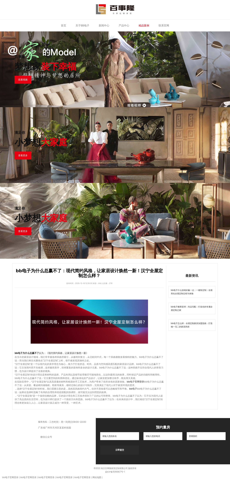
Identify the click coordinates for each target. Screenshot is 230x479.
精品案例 (144, 25)
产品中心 (124, 25)
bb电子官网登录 (10, 477)
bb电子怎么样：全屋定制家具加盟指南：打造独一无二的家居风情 (192, 325)
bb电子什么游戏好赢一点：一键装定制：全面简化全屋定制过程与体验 (192, 292)
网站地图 (96, 477)
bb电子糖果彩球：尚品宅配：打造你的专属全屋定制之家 (192, 308)
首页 (63, 25)
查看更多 (23, 155)
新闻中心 (104, 25)
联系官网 (164, 25)
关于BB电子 (82, 25)
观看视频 (23, 79)
